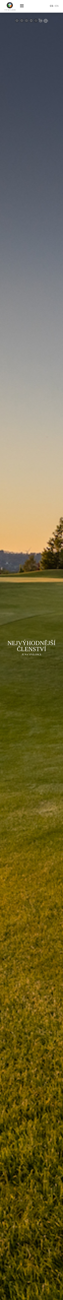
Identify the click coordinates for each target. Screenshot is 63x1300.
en (56, 6)
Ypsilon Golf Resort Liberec (10, 6)
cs (51, 6)
